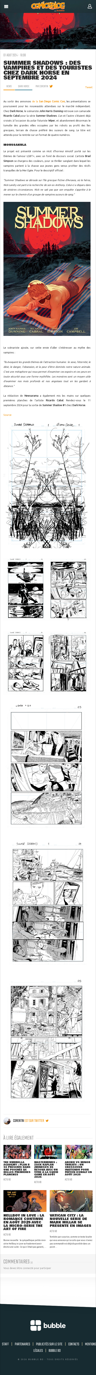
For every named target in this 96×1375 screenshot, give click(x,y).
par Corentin (42, 86)
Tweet (89, 87)
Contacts (73, 1344)
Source (7, 415)
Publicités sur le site (49, 1344)
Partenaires (22, 1344)
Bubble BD (55, 1351)
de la (48, 101)
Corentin (13, 1121)
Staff (5, 1344)
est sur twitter (36, 1121)
